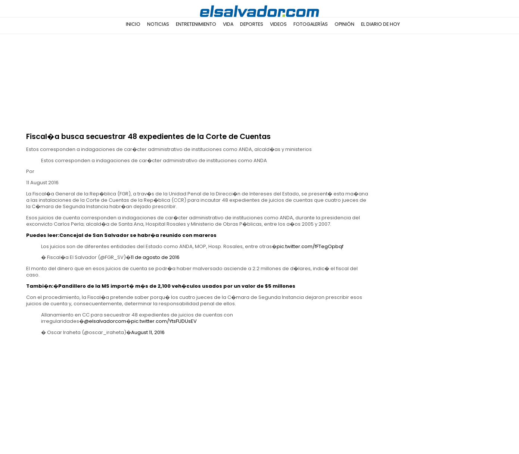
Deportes (251, 24)
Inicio (133, 24)
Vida (228, 24)
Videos (278, 24)
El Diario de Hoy (380, 24)
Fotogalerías (310, 24)
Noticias (158, 24)
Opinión (344, 24)
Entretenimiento (196, 24)
